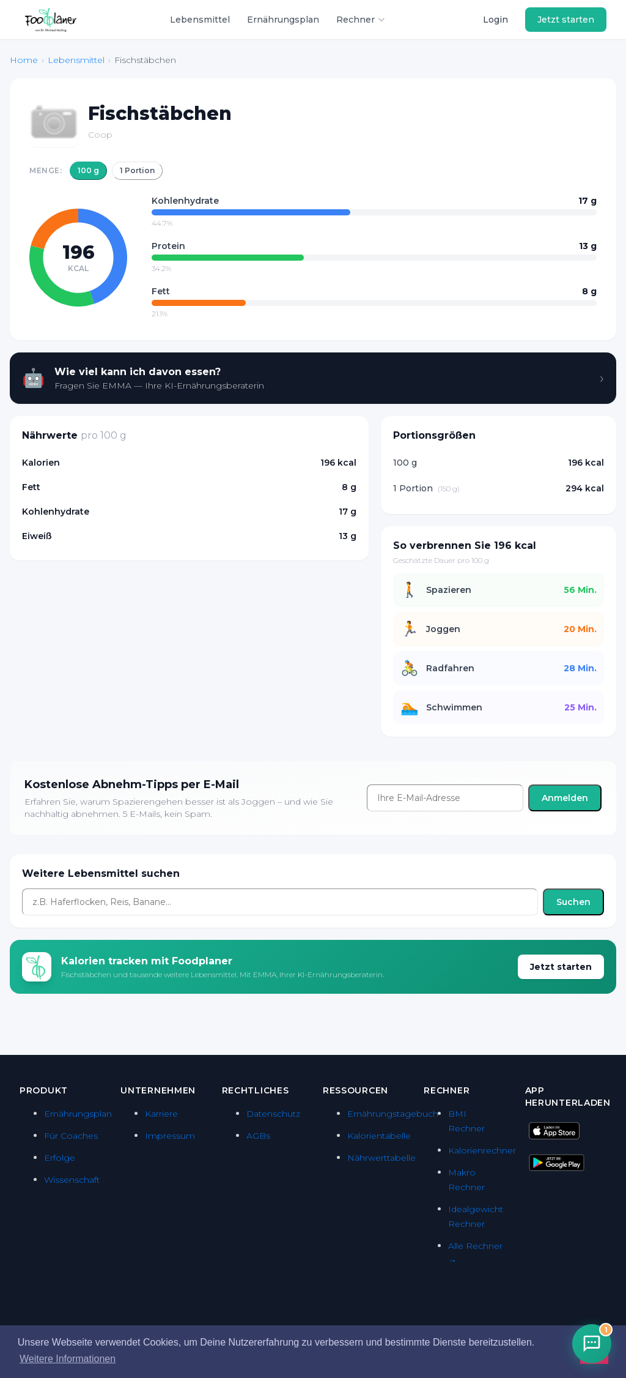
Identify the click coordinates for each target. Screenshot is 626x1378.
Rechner (361, 19)
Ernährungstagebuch (392, 1113)
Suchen (573, 901)
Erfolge (59, 1157)
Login (495, 19)
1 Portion (137, 170)
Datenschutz (273, 1113)
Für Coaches (71, 1135)
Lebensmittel (200, 19)
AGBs (258, 1135)
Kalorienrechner (482, 1150)
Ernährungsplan (283, 19)
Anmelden (565, 797)
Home (24, 59)
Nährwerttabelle (381, 1157)
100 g (88, 170)
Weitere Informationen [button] (68, 1359)
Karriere (161, 1113)
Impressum (170, 1135)
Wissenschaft (72, 1179)
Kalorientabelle (379, 1135)
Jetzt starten (565, 19)
